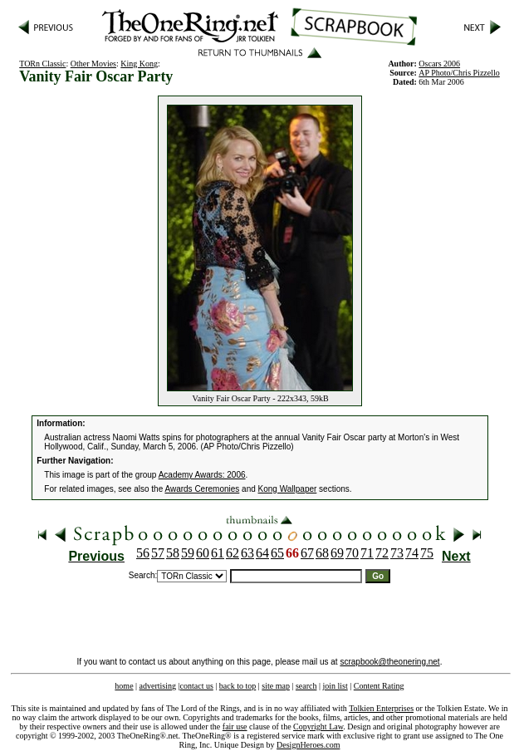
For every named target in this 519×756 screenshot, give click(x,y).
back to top (237, 685)
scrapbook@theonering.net (389, 661)
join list (334, 685)
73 (397, 553)
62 (232, 553)
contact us (196, 685)
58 (172, 553)
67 (307, 553)
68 (322, 553)
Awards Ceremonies (201, 488)
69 (337, 553)
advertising (158, 685)
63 (247, 553)
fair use (235, 726)
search (306, 685)
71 (367, 553)
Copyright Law (318, 726)
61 (217, 553)
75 (426, 553)
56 (142, 553)
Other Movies (93, 63)
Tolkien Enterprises (381, 708)
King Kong (139, 63)
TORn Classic (42, 63)
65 (277, 553)
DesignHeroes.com (308, 744)
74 (412, 553)
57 (157, 553)
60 (202, 553)
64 (262, 553)
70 (352, 553)
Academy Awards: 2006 (202, 474)
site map (276, 685)
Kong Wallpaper (287, 488)
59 (187, 553)
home (124, 685)
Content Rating (379, 685)
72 (382, 553)
